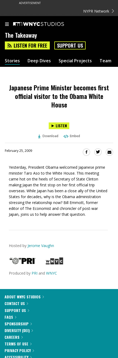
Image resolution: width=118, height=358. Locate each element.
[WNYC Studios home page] (45, 24)
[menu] (7, 24)
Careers (14, 337)
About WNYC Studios (24, 296)
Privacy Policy (19, 350)
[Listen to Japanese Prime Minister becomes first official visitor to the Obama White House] (59, 125)
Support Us (70, 45)
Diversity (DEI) (19, 330)
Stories (12, 61)
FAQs (10, 317)
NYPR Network (98, 11)
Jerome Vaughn (41, 245)
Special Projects (75, 61)
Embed (71, 136)
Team (105, 61)
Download (48, 136)
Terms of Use (18, 344)
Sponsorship (18, 323)
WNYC (51, 273)
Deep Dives (39, 61)
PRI (34, 273)
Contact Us (16, 303)
